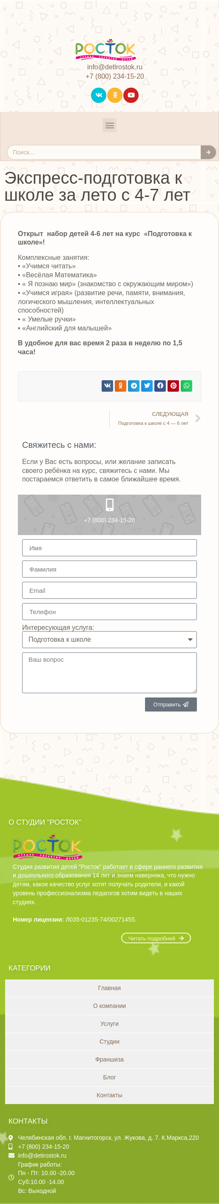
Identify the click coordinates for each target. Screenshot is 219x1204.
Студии (109, 1041)
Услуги (109, 1023)
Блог (109, 1077)
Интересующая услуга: (58, 627)
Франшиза (109, 1059)
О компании (109, 1005)
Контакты (109, 1095)
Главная (109, 988)
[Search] (208, 152)
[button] (109, 125)
